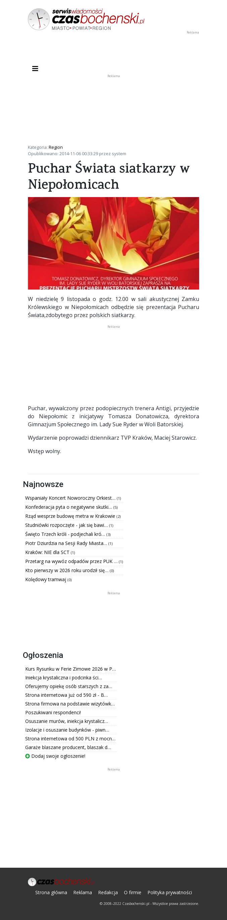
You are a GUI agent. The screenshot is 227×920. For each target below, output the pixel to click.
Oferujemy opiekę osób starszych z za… (68, 686)
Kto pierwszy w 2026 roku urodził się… (67, 570)
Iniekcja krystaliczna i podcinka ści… (63, 677)
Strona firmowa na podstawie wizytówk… (70, 703)
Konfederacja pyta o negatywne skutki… (69, 507)
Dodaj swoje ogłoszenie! (55, 756)
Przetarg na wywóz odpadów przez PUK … (72, 561)
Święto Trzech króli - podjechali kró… (65, 534)
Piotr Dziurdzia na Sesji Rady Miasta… (66, 543)
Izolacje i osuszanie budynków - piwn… (67, 730)
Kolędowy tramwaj (46, 579)
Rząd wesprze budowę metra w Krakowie (71, 516)
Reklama (82, 892)
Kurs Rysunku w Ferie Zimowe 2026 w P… (70, 669)
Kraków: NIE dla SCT (48, 552)
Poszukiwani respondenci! (53, 712)
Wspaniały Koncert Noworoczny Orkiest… (71, 498)
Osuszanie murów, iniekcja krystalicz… (66, 721)
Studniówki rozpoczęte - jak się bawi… (67, 525)
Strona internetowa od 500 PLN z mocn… (70, 738)
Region (56, 147)
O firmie (132, 892)
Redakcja (108, 892)
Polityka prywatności (169, 892)
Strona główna (51, 892)
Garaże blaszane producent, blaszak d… (68, 747)
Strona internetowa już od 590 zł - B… (66, 695)
